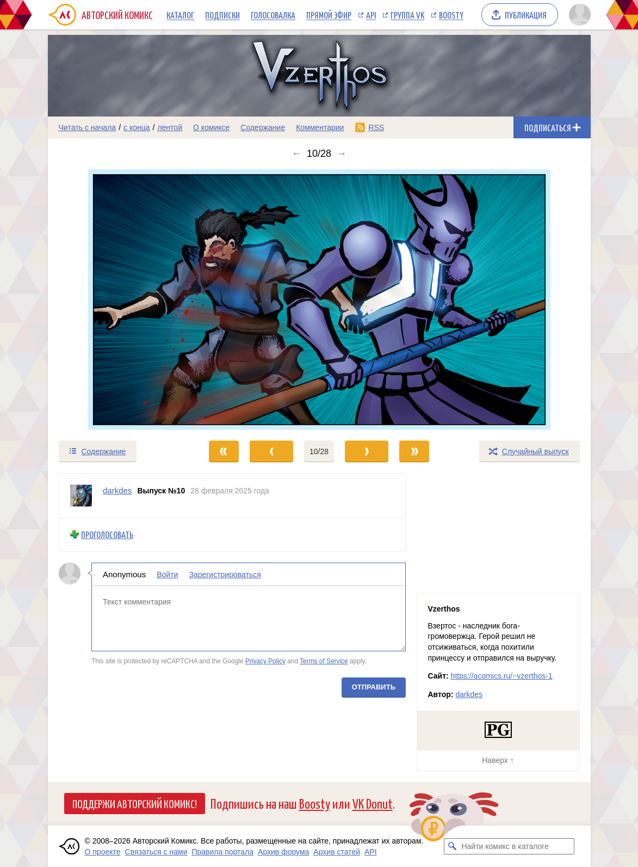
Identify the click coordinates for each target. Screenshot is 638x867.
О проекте (103, 851)
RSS (376, 127)
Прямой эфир (328, 15)
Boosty (451, 15)
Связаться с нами (156, 851)
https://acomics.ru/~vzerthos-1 (502, 675)
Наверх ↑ (497, 760)
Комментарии (320, 127)
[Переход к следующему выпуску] (319, 299)
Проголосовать (107, 534)
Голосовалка (273, 15)
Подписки (222, 15)
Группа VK (407, 15)
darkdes (468, 694)
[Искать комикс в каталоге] (452, 846)
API (371, 15)
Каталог (180, 15)
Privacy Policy (265, 661)
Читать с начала (87, 127)
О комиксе (211, 127)
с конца (136, 127)
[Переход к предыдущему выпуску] (116, 299)
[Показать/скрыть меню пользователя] (578, 14)
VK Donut (372, 803)
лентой (169, 127)
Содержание (262, 127)
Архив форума (283, 851)
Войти (167, 574)
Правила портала (222, 851)
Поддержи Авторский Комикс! (134, 803)
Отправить (373, 686)
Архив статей (336, 851)
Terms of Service (324, 661)
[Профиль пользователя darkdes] (81, 495)
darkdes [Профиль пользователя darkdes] (117, 490)
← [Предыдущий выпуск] (296, 153)
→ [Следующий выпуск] (341, 153)
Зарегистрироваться (225, 574)
